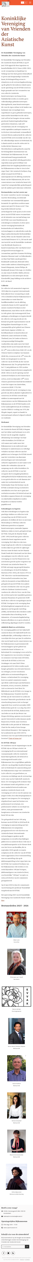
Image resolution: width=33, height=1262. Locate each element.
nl (22, 2)
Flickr (8, 1253)
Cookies (27, 1259)
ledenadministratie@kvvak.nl (13, 1216)
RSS (13, 1253)
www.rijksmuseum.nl (10, 1227)
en (26, 2)
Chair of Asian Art (15, 738)
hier (2, 900)
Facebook (4, 1253)
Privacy (22, 1259)
